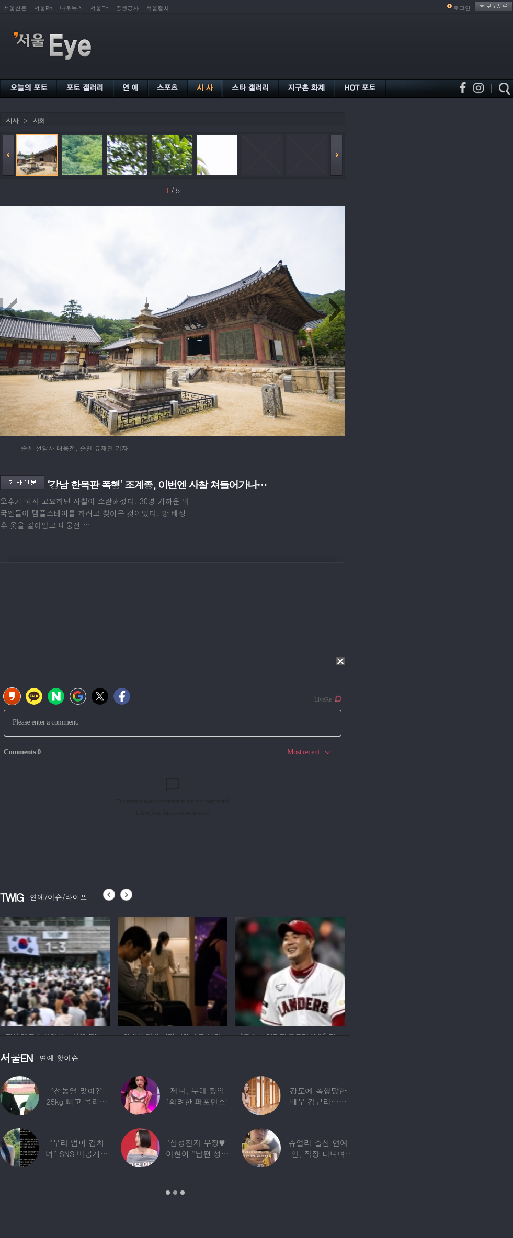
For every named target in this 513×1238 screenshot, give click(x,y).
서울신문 (15, 8)
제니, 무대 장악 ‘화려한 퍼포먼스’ (197, 1096)
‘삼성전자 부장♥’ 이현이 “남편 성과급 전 (197, 1153)
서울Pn (43, 8)
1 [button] (168, 1192)
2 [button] (175, 1192)
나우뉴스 (71, 8)
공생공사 (127, 8)
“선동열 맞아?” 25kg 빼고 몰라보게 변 (76, 1101)
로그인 (462, 8)
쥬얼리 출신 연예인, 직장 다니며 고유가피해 (318, 1153)
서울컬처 (157, 8)
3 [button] (182, 1192)
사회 (38, 120)
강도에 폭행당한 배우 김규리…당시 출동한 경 (318, 1101)
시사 (12, 120)
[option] (55, 970)
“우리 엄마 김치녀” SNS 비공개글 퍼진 (76, 1153)
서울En (99, 8)
